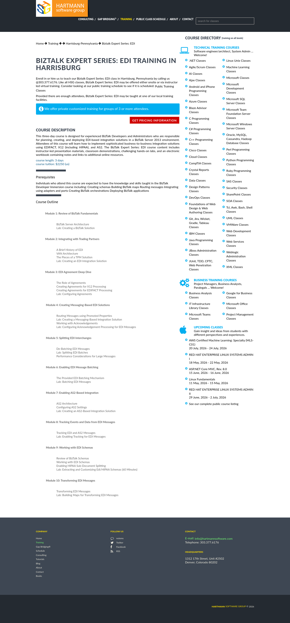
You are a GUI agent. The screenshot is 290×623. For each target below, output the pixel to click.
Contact (187, 19)
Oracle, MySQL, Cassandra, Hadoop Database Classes (239, 139)
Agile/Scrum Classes (202, 67)
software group (229, 606)
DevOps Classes (199, 197)
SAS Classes (234, 181)
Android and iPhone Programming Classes (202, 91)
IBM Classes (197, 233)
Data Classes (197, 180)
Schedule (40, 551)
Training (126, 19)
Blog (38, 563)
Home (40, 43)
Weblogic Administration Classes (236, 256)
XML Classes (234, 267)
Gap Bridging (107, 19)
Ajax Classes (197, 80)
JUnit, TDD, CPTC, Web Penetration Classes (201, 265)
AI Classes (195, 73)
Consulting (85, 19)
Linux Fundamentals (202, 379)
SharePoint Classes (238, 194)
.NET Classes (197, 60)
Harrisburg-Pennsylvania (82, 43)
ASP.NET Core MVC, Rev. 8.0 (208, 369)
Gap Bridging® (43, 546)
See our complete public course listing (214, 403)
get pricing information (154, 120)
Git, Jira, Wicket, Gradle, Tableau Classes (199, 223)
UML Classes (234, 218)
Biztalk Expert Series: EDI (118, 43)
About (174, 19)
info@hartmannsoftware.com (214, 538)
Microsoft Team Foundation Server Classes (238, 113)
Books (39, 576)
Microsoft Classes (237, 77)
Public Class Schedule (151, 19)
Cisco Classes (198, 150)
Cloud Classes (198, 156)
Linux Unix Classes (238, 60)
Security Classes (236, 188)
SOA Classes (234, 201)
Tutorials (40, 559)
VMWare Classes (237, 224)
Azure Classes (198, 101)
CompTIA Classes (200, 163)
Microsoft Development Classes (235, 88)
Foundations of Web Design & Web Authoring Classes (202, 208)
